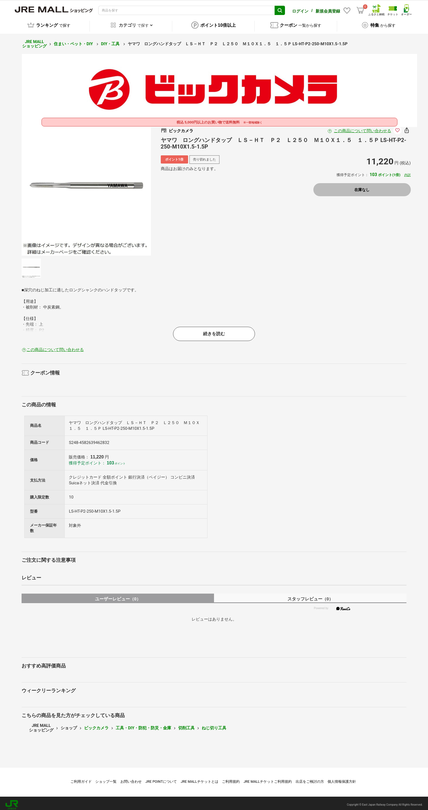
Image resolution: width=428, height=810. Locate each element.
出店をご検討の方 (310, 778)
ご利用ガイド (81, 778)
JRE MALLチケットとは (199, 778)
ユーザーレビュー (118, 596)
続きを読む (214, 330)
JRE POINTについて (161, 778)
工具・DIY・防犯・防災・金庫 (143, 725)
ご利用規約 (231, 778)
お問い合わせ (131, 778)
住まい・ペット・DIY (74, 40)
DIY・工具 (111, 40)
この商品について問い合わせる (362, 127)
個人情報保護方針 (342, 778)
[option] (86, 188)
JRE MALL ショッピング (34, 41)
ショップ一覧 (106, 778)
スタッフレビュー (310, 596)
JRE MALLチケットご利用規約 (267, 778)
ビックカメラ (96, 725)
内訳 (407, 172)
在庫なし (362, 187)
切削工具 (186, 725)
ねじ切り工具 (214, 725)
